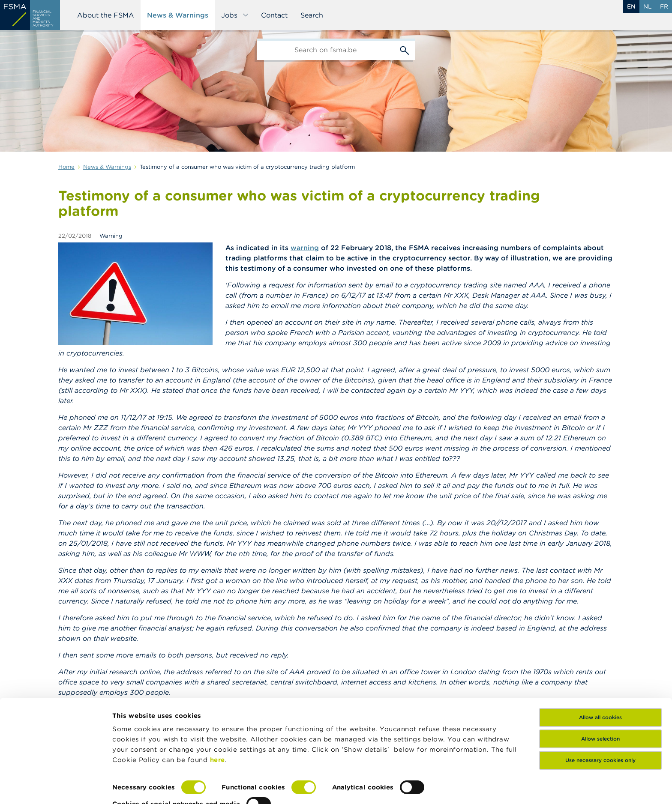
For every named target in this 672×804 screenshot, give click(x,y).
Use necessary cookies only (600, 730)
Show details (133, 787)
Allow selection (600, 708)
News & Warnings (177, 15)
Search (311, 15)
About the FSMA (105, 15)
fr (664, 6)
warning (305, 247)
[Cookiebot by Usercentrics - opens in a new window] (55, 787)
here (217, 730)
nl (647, 6)
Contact (274, 15)
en (631, 6)
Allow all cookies (600, 687)
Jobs (235, 15)
